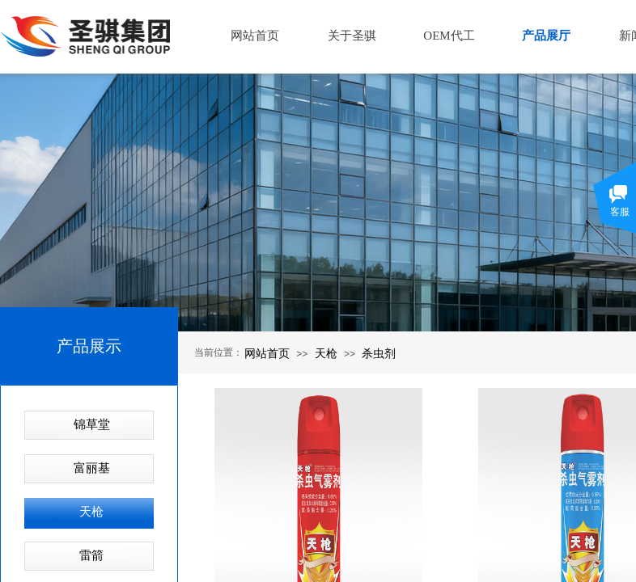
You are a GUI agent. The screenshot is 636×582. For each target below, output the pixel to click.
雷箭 (91, 555)
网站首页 (267, 353)
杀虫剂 (379, 353)
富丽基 (92, 468)
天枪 (326, 353)
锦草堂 (92, 424)
